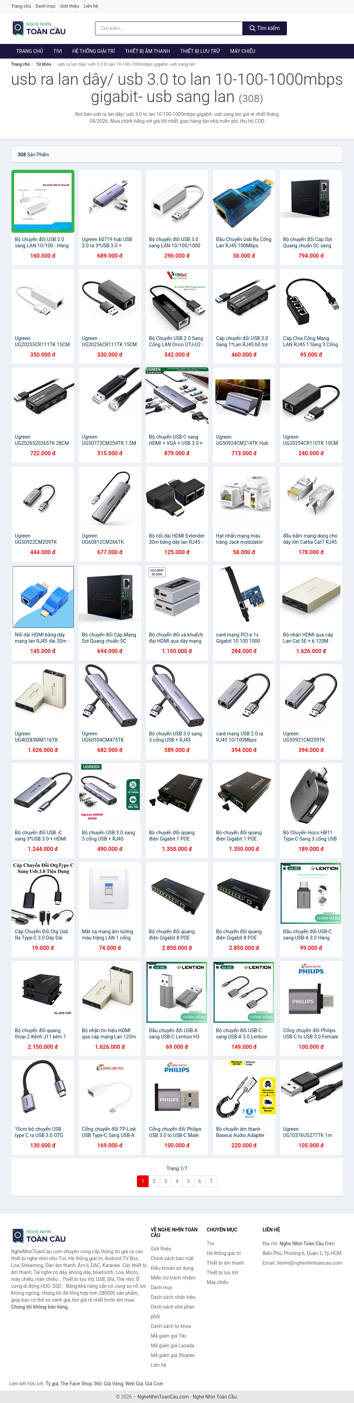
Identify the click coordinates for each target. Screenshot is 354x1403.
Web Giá (134, 1383)
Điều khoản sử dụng (172, 1268)
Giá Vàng (113, 1383)
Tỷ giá (52, 1383)
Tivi (57, 51)
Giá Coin (154, 1383)
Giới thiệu (69, 6)
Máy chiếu (242, 51)
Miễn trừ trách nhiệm (173, 1278)
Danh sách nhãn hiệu (173, 1297)
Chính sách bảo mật (172, 1258)
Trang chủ (21, 6)
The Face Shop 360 (80, 1383)
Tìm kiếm (265, 28)
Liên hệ (91, 6)
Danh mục (46, 6)
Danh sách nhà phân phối (173, 1311)
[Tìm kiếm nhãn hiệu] (169, 28)
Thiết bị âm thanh (147, 51)
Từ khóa (43, 64)
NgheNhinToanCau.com (163, 1397)
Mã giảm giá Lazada (172, 1345)
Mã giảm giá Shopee (173, 1355)
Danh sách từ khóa (171, 1326)
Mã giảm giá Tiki (168, 1336)
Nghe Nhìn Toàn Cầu (214, 1397)
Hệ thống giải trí (93, 51)
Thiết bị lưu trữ (200, 51)
